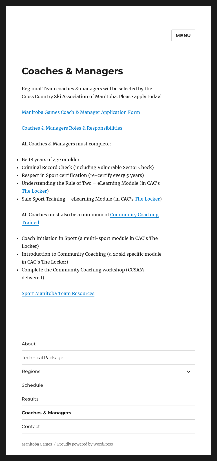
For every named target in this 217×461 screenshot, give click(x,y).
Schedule (32, 385)
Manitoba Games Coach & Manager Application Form (81, 112)
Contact (31, 426)
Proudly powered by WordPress (85, 444)
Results (30, 399)
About (29, 344)
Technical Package (42, 357)
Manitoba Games (37, 444)
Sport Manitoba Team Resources (58, 293)
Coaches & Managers (46, 412)
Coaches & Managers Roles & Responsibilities (72, 128)
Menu (183, 35)
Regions (31, 371)
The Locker (34, 191)
